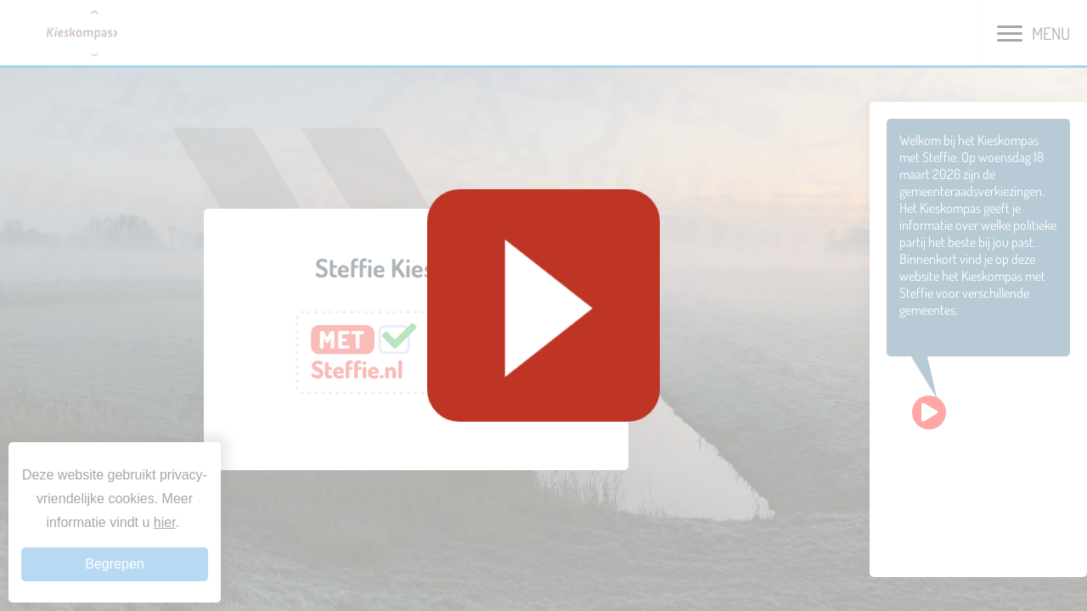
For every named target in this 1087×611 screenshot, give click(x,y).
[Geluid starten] (543, 305)
